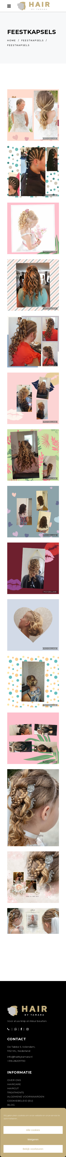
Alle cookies (33, 1129)
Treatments (15, 1092)
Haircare (14, 1084)
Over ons (14, 1080)
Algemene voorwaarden (25, 1096)
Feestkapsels (32, 40)
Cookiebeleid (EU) (20, 1100)
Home (11, 40)
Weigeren (33, 1139)
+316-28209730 (16, 1060)
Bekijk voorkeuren (33, 1148)
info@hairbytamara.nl (19, 1056)
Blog (11, 1104)
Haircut (13, 1088)
